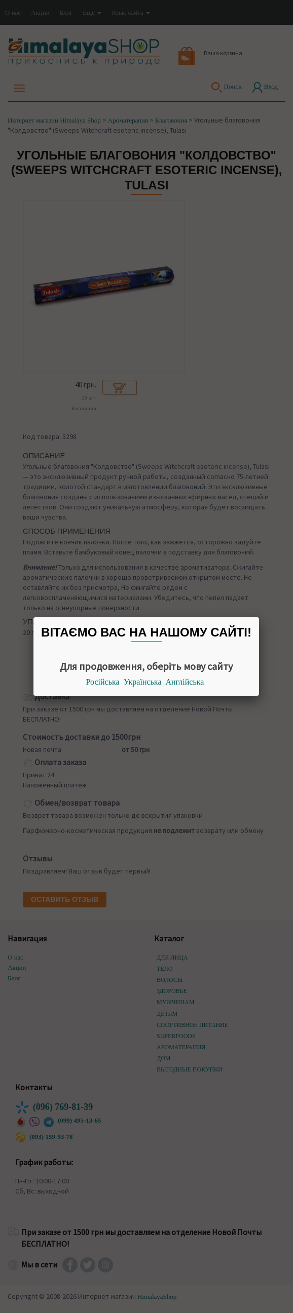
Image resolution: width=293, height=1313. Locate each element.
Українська (143, 682)
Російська (103, 682)
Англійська (185, 682)
